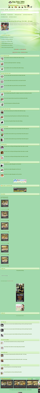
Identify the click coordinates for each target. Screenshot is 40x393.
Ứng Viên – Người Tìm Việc (7, 185)
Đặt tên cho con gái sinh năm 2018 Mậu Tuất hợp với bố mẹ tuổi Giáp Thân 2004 (18, 334)
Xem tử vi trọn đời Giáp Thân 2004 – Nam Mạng (12, 62)
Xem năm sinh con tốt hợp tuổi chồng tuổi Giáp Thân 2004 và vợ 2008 (16, 151)
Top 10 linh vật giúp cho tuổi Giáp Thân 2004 (11, 103)
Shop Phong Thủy (19, 9)
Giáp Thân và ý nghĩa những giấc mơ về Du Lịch (12, 169)
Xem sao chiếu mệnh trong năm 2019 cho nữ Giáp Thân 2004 (14, 75)
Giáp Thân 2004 (3, 14)
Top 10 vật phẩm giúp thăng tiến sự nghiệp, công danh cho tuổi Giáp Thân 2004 (18, 93)
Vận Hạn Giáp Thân (18, 14)
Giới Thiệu (6, 9)
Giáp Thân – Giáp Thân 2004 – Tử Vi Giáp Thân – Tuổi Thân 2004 (22, 389)
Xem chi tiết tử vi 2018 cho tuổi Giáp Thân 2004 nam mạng (14, 57)
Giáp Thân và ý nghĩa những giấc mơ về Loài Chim (13, 174)
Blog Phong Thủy (12, 9)
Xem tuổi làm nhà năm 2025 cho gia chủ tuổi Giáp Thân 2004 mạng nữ (16, 138)
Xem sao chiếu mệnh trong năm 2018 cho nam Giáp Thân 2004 (15, 80)
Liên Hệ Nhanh (25, 9)
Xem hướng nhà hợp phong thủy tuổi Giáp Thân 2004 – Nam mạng (15, 359)
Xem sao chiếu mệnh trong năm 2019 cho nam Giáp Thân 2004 (15, 85)
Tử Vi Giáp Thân (10, 14)
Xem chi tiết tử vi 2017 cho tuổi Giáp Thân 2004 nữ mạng (14, 67)
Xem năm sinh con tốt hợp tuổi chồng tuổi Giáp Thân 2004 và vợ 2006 (16, 156)
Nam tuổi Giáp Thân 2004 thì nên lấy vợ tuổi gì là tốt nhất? (14, 341)
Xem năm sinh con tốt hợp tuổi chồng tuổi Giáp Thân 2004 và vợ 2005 (16, 146)
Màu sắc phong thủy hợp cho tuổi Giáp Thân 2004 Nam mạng (14, 110)
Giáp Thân (2, 9)
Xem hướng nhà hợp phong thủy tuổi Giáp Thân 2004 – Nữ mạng (16, 21)
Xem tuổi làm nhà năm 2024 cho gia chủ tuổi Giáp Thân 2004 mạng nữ (16, 133)
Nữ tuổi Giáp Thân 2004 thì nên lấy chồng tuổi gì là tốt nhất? (14, 346)
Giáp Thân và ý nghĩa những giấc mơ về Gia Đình (12, 164)
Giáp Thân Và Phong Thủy (28, 14)
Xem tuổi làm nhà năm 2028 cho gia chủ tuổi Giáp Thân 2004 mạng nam (16, 128)
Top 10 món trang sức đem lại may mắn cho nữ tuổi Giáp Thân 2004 (15, 98)
